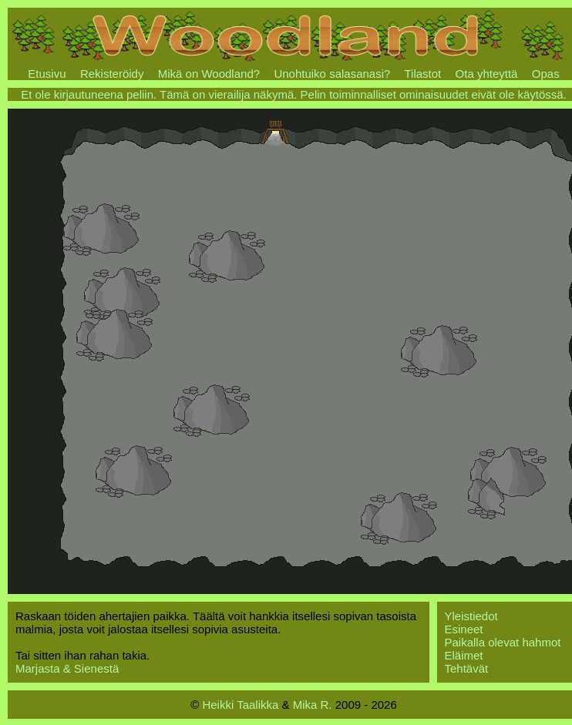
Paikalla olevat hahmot (503, 642)
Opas (546, 73)
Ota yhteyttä (487, 73)
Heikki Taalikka (240, 704)
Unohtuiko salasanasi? (332, 73)
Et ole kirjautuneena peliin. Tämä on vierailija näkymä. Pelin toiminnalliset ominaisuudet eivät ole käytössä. (294, 94)
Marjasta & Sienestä (67, 668)
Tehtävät (467, 668)
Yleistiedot (471, 616)
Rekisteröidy (112, 73)
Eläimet (464, 655)
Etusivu (47, 73)
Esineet (464, 629)
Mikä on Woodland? (209, 73)
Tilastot (422, 73)
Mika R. (312, 704)
